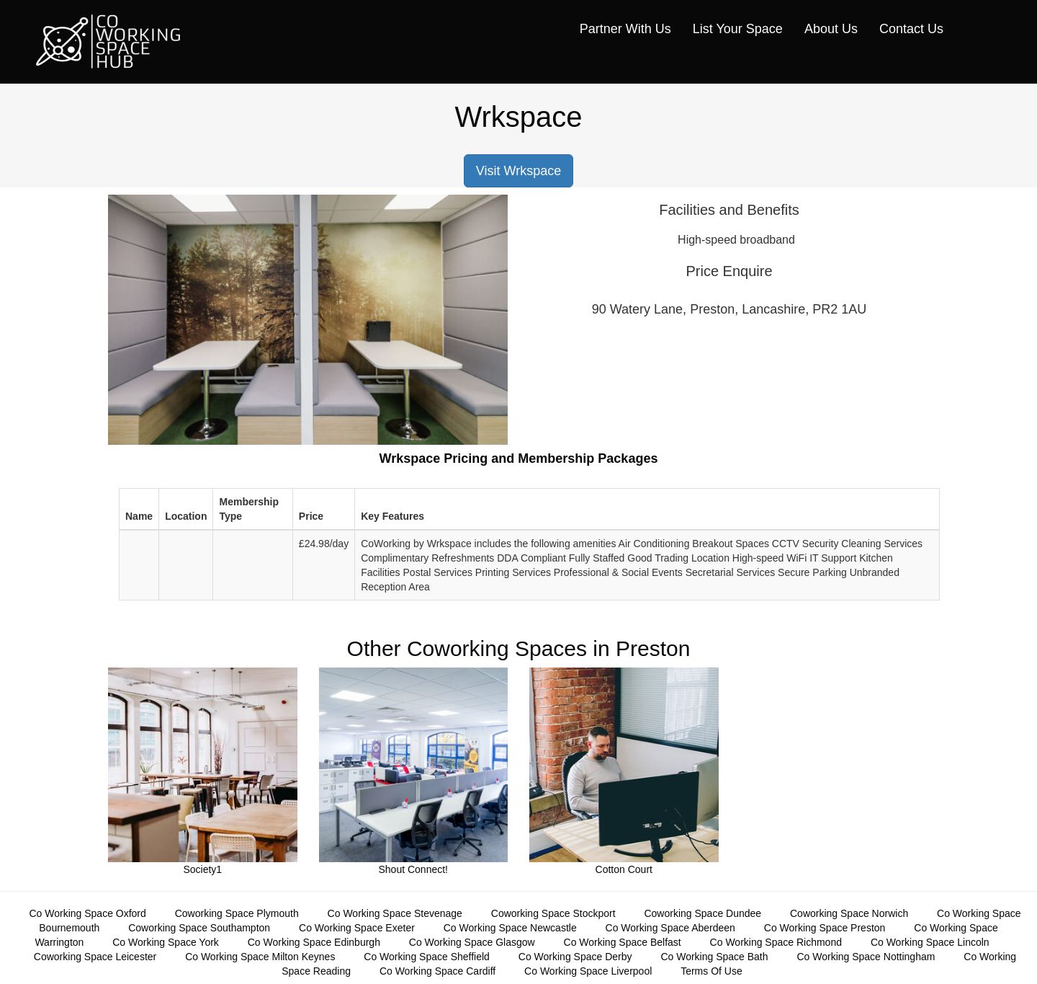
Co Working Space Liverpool (588, 971)
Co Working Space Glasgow (472, 942)
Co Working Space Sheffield (427, 956)
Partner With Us (625, 29)
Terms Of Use (711, 971)
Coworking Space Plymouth (237, 913)
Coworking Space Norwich (849, 913)
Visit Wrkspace (518, 171)
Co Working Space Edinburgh (314, 942)
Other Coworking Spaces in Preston (519, 648)
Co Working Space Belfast (622, 942)
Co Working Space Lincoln (930, 942)
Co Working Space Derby (575, 956)
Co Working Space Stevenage (395, 913)
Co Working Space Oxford (87, 913)
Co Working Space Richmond (776, 942)
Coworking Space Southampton (199, 928)
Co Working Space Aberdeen (670, 928)
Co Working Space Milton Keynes (260, 956)
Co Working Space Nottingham (865, 956)
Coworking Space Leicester (95, 956)
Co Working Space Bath (714, 956)
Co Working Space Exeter (357, 928)
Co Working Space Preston (825, 928)
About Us (831, 29)
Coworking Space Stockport (553, 913)
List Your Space (738, 29)
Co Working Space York (165, 942)
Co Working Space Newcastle (510, 928)
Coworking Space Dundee (702, 913)
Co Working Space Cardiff (437, 971)
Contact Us (911, 29)
